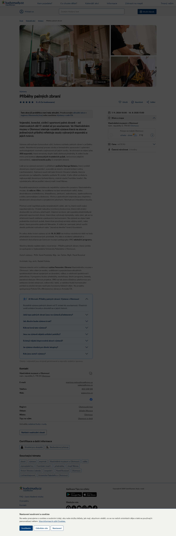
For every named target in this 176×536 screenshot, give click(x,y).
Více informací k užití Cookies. (52, 521)
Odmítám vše (42, 528)
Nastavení (57, 528)
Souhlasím (26, 528)
